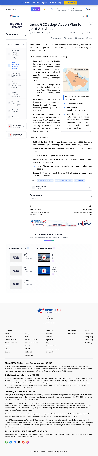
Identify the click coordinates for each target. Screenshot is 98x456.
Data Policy (88, 343)
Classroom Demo (51, 346)
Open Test (49, 340)
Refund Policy (89, 340)
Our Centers (72, 333)
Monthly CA (29, 355)
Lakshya (7, 349)
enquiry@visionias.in (49, 323)
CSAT (27, 337)
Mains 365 (28, 352)
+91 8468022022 (49, 318)
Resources (49, 333)
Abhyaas (49, 337)
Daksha (7, 352)
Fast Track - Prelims (31, 343)
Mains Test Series (10, 340)
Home (7, 333)
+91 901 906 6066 (61, 10)
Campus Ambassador (53, 349)
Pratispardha (50, 352)
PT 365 (27, 349)
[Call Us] (52, 9)
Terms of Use (89, 333)
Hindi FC (27, 346)
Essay (27, 333)
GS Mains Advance (31, 340)
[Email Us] (74, 9)
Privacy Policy (89, 337)
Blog (47, 343)
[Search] (83, 16)
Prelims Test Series (11, 343)
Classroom (8, 337)
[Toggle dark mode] (45, 9)
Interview (8, 346)
